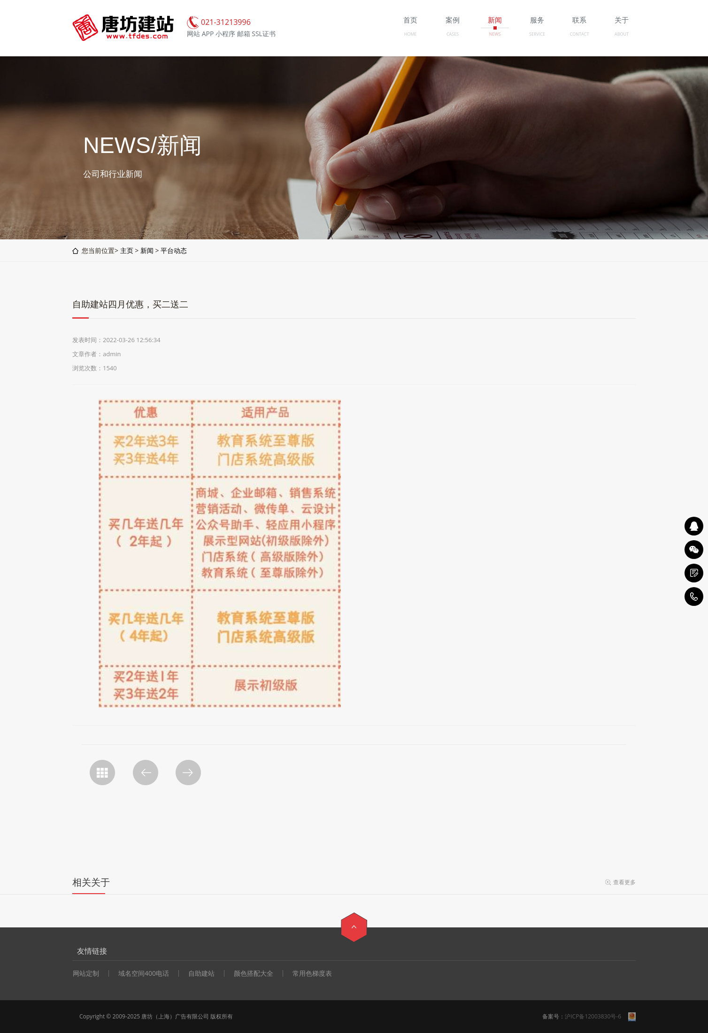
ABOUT (622, 34)
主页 (126, 250)
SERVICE (537, 34)
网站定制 (86, 973)
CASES (452, 34)
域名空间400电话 (143, 973)
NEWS (494, 34)
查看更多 (624, 882)
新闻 (147, 250)
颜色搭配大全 (253, 973)
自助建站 (201, 973)
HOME (410, 34)
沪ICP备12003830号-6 (593, 1016)
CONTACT (579, 34)
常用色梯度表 (312, 973)
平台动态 (174, 250)
